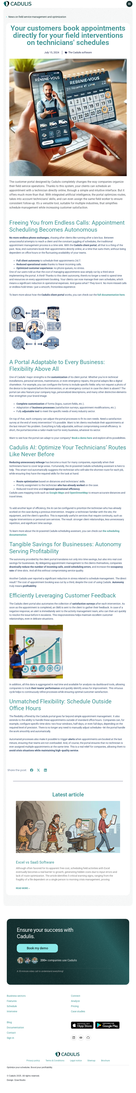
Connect (75, 995)
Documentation (15, 1027)
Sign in (10, 1037)
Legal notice (76, 1060)
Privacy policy (33, 1060)
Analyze (75, 1001)
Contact (11, 1032)
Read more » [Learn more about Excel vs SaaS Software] (23, 888)
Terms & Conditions (55, 1060)
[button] (129, 4)
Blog (9, 1022)
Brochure (105, 1060)
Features (12, 1001)
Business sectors (16, 995)
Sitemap (91, 1060)
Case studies (78, 1011)
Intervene (12, 1011)
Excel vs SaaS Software (35, 862)
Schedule (12, 1006)
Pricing (75, 1006)
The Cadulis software (80, 52)
